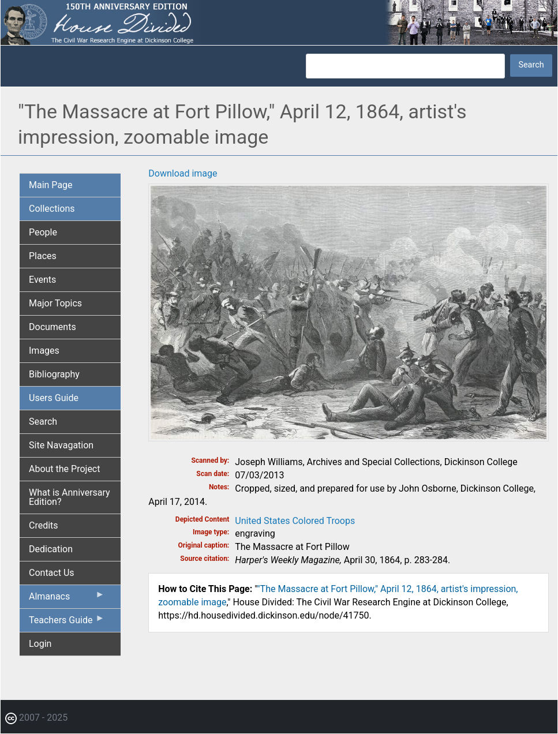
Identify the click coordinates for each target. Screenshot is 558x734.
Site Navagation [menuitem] (61, 445)
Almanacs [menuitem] (67, 599)
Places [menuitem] (43, 255)
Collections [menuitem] (52, 208)
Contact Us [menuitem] (51, 572)
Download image (182, 173)
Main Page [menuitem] (51, 184)
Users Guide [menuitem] (53, 397)
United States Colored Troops (295, 520)
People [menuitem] (43, 232)
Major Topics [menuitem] (55, 303)
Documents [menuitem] (52, 326)
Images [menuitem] (44, 350)
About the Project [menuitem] (64, 468)
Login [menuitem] (40, 643)
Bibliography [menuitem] (54, 374)
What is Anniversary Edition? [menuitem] (69, 497)
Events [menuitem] (42, 279)
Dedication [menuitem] (51, 549)
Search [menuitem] (43, 421)
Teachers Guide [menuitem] (67, 622)
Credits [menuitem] (43, 525)
